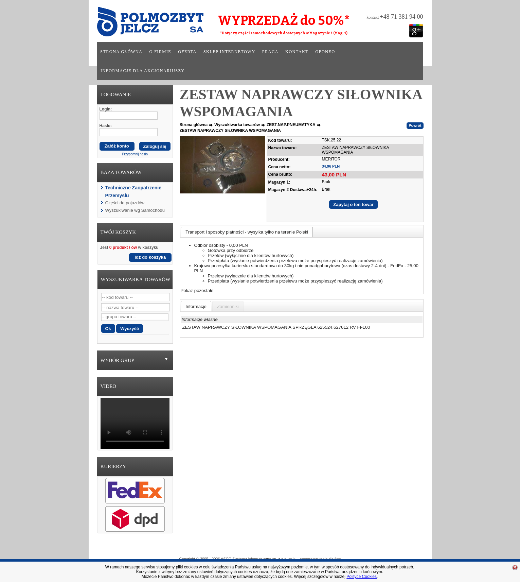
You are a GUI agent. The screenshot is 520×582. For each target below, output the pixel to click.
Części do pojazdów (125, 202)
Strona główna (121, 51)
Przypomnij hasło (135, 154)
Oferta (187, 51)
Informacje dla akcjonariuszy (143, 70)
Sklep (284, 549)
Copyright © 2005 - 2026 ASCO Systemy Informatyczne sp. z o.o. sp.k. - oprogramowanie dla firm (260, 559)
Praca (270, 51)
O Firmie (229, 549)
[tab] (247, 232)
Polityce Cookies (361, 576)
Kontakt (296, 51)
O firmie (160, 51)
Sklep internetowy (229, 51)
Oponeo (325, 51)
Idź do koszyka (150, 257)
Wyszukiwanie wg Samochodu (135, 210)
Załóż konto (117, 146)
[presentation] (196, 306)
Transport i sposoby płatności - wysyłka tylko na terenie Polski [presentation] (246, 232)
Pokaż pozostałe (197, 290)
